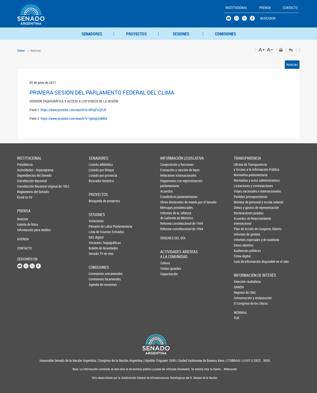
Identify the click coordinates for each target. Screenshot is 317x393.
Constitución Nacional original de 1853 (25, 186)
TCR (236, 318)
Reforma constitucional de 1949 (168, 223)
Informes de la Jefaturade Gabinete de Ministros (168, 215)
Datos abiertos (242, 245)
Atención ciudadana (242, 281)
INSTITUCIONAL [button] (236, 7)
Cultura (165, 263)
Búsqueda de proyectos (97, 200)
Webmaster (230, 369)
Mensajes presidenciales (168, 207)
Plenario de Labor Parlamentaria (97, 226)
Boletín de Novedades (97, 248)
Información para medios (25, 229)
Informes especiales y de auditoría (242, 239)
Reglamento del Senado (25, 191)
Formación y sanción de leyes (168, 170)
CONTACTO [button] (290, 7)
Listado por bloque (97, 170)
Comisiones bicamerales (97, 279)
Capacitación (168, 273)
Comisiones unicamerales (97, 273)
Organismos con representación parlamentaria (168, 183)
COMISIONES (225, 34)
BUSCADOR (268, 18)
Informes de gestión (242, 234)
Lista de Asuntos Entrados (97, 231)
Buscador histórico (97, 180)
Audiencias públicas (242, 250)
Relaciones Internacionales (168, 175)
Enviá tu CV (24, 197)
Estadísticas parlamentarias (168, 196)
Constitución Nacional (25, 180)
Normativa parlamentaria (242, 174)
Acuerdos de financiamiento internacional (242, 221)
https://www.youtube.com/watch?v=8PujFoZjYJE (73, 109)
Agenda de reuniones (97, 284)
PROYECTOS (136, 34)
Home (21, 50)
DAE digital (96, 237)
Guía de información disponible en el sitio (242, 261)
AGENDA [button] (23, 239)
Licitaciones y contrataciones (242, 185)
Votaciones (96, 221)
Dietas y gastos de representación (242, 207)
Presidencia (25, 164)
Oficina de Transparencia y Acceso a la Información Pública (242, 167)
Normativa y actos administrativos (242, 180)
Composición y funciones (168, 164)
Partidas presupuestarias (242, 196)
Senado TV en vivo (97, 253)
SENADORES (91, 34)
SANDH (239, 287)
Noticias (292, 64)
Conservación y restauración (242, 297)
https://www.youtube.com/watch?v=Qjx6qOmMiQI (74, 118)
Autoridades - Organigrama (25, 170)
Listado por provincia (97, 175)
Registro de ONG (242, 292)
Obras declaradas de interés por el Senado (168, 202)
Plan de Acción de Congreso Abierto (242, 228)
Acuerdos (166, 191)
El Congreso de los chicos (242, 303)
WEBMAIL (240, 312)
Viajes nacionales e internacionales (242, 191)
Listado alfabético (97, 164)
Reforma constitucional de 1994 (168, 228)
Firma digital (242, 256)
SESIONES (181, 34)
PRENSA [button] (265, 7)
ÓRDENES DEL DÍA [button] (168, 238)
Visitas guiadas (168, 268)
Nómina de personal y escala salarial (242, 202)
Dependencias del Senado (25, 175)
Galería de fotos (25, 224)
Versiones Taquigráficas (97, 242)
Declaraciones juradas (242, 213)
